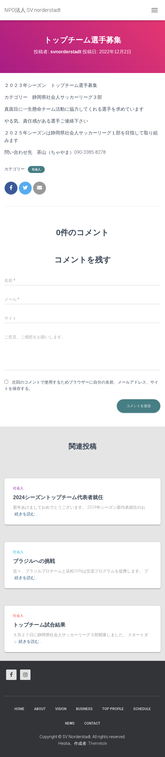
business (84, 709)
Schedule (142, 709)
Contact (92, 723)
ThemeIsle (97, 743)
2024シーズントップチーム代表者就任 (58, 497)
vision (61, 709)
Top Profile (113, 709)
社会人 (36, 169)
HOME (19, 709)
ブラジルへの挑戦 (34, 561)
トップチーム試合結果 (39, 625)
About (40, 709)
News (70, 723)
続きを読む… (26, 514)
